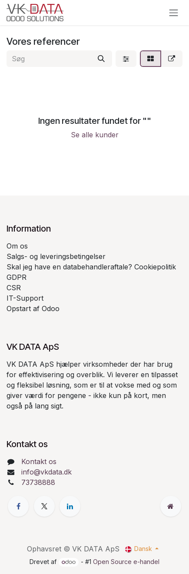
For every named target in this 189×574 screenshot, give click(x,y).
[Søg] (101, 58)
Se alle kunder (95, 134)
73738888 (38, 482)
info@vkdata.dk (46, 472)
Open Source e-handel (126, 561)
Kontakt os (38, 461)
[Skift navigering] (174, 12)
